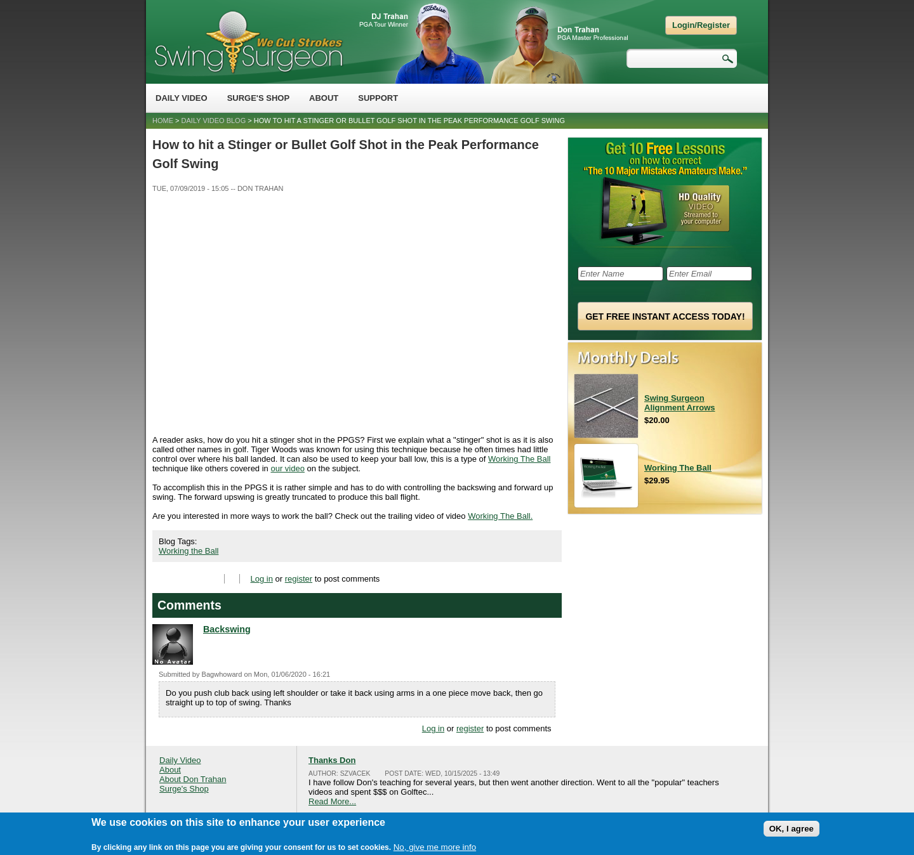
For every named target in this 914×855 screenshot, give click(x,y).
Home (162, 120)
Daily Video (182, 98)
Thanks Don (331, 760)
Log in (262, 579)
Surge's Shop (258, 98)
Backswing (227, 629)
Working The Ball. (500, 516)
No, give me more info (435, 847)
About (323, 98)
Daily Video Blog (214, 120)
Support (378, 98)
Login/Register (701, 25)
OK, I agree (791, 828)
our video (287, 468)
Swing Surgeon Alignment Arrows (679, 402)
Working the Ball (188, 551)
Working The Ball (519, 459)
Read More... (332, 801)
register (298, 579)
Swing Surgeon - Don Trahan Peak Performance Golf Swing (248, 41)
